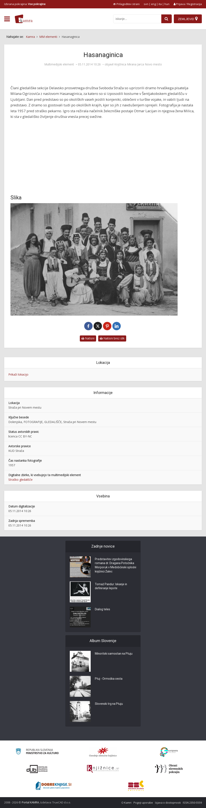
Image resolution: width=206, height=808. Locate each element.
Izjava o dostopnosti (168, 802)
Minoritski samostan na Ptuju (114, 654)
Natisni (87, 338)
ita (160, 4)
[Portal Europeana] (169, 752)
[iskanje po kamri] (137, 18)
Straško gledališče (20, 480)
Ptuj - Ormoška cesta (108, 679)
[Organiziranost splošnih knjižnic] (103, 752)
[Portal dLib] (37, 769)
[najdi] (166, 18)
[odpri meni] (7, 19)
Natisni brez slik (112, 338)
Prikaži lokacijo (18, 374)
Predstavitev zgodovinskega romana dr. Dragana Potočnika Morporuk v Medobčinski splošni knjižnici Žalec (115, 566)
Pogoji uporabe (143, 802)
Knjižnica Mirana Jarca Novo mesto (138, 64)
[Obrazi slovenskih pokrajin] (169, 769)
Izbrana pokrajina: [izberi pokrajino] (25, 4)
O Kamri (126, 802)
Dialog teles (102, 609)
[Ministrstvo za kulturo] (37, 752)
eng (153, 4)
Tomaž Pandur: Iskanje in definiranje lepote (111, 586)
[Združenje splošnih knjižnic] (136, 785)
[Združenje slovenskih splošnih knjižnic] (103, 769)
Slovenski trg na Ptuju (109, 704)
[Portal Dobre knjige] (53, 785)
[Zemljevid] (188, 18)
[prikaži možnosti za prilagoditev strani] (126, 4)
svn (146, 4)
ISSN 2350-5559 (192, 802)
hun (166, 4)
